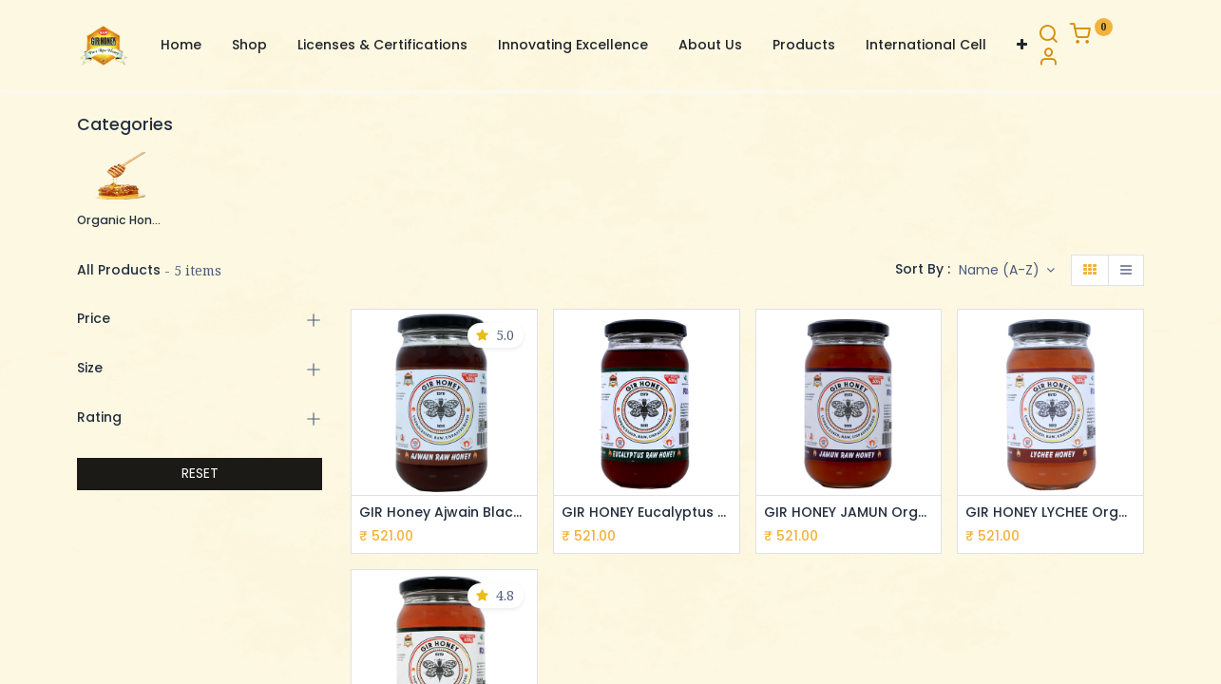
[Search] (1048, 36)
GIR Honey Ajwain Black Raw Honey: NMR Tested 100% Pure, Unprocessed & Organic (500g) (444, 513)
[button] (1022, 45)
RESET (200, 473)
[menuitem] (181, 45)
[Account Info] (1048, 58)
